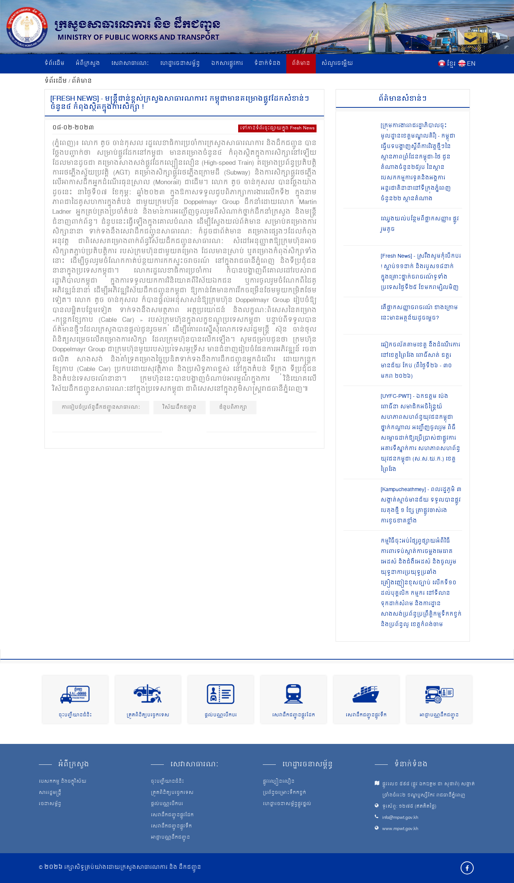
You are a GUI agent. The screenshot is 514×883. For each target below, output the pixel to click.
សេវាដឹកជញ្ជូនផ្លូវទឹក (366, 715)
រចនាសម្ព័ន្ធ (50, 804)
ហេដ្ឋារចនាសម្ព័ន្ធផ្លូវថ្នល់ (287, 804)
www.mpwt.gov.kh (400, 829)
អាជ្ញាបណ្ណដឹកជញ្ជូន (439, 715)
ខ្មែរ (451, 64)
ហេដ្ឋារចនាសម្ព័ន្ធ (180, 63)
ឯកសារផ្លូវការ (227, 63)
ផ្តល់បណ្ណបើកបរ (221, 715)
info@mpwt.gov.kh (400, 818)
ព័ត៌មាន (301, 63)
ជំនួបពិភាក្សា (233, 407)
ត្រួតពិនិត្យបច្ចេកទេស (148, 715)
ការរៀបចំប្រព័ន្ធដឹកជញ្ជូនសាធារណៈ (101, 407)
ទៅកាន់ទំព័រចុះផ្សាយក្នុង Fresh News (277, 128)
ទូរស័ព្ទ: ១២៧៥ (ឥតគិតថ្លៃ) (409, 807)
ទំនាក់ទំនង (267, 63)
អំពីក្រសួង (88, 63)
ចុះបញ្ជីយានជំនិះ (75, 715)
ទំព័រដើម (54, 63)
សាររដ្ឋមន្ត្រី (50, 793)
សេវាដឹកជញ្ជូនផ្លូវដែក (293, 715)
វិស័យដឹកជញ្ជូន (179, 407)
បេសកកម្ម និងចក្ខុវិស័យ (63, 782)
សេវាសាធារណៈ (130, 63)
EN (471, 64)
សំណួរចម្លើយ (337, 63)
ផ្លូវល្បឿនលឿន (279, 782)
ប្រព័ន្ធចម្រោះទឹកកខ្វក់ (284, 793)
